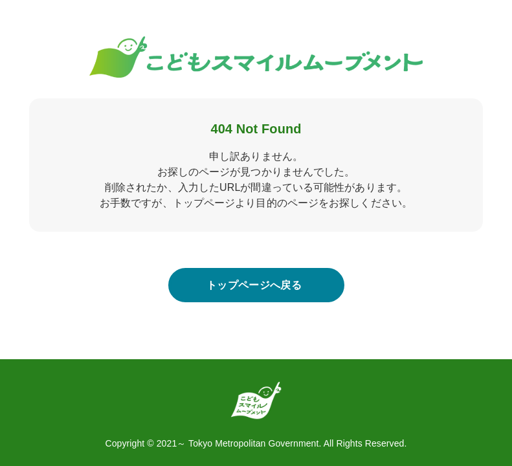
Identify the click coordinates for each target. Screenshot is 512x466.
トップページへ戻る (254, 285)
